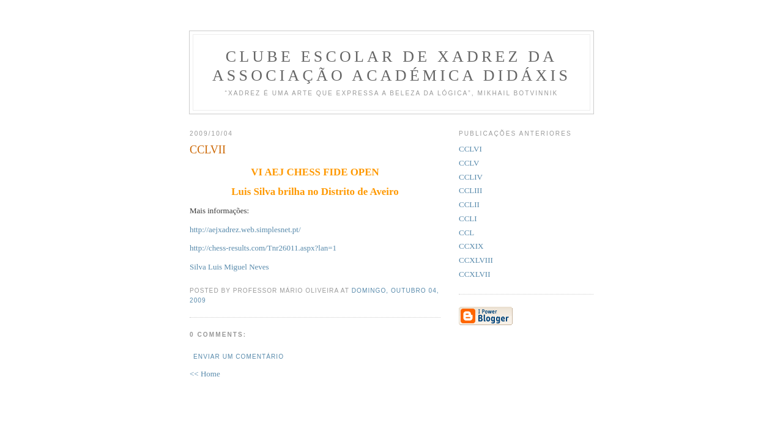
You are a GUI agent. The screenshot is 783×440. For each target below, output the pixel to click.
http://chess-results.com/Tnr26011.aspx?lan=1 (263, 247)
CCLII (469, 204)
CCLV (469, 162)
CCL (466, 232)
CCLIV (471, 177)
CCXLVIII (476, 260)
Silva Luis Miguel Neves (229, 266)
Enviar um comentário (238, 356)
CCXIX (471, 246)
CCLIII (470, 190)
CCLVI (470, 148)
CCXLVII (475, 274)
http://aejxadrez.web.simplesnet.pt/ (245, 229)
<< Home (205, 373)
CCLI (468, 218)
